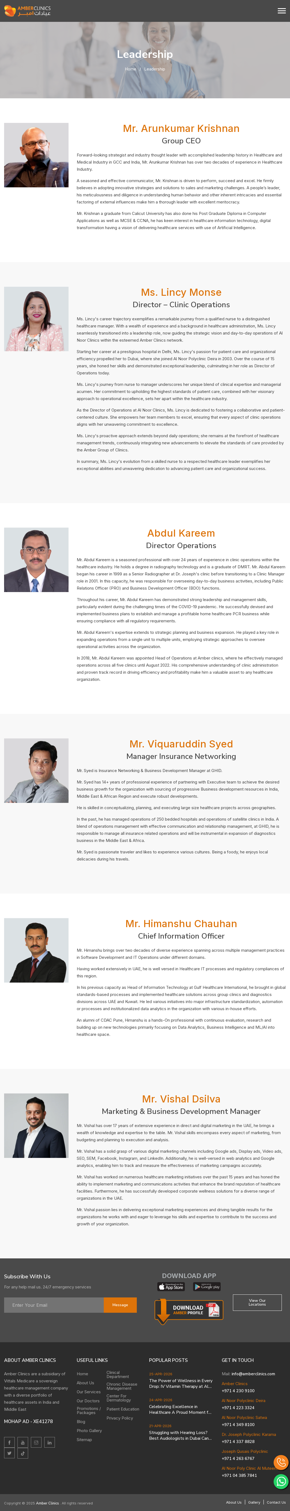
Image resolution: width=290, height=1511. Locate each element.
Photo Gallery (89, 1430)
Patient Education (122, 1409)
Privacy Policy (119, 1418)
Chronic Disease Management (121, 1386)
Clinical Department (117, 1374)
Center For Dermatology (118, 1398)
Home (130, 69)
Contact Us (276, 1502)
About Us (85, 1382)
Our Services (89, 1391)
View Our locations (257, 1302)
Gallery (254, 1502)
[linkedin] (49, 1442)
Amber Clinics (48, 1503)
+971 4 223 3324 (238, 1408)
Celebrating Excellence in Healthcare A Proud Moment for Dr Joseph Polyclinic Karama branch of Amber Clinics (180, 1409)
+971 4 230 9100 (238, 1391)
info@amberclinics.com (253, 1374)
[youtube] (22, 1442)
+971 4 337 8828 (238, 1441)
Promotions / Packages (89, 1410)
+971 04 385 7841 (239, 1475)
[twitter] (9, 1453)
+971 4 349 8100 (238, 1424)
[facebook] (9, 1442)
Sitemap (84, 1439)
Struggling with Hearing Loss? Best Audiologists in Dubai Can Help (179, 1435)
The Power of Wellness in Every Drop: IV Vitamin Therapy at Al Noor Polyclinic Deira (180, 1383)
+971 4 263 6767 (238, 1458)
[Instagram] (36, 1442)
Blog (81, 1421)
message (120, 1305)
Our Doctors (88, 1400)
